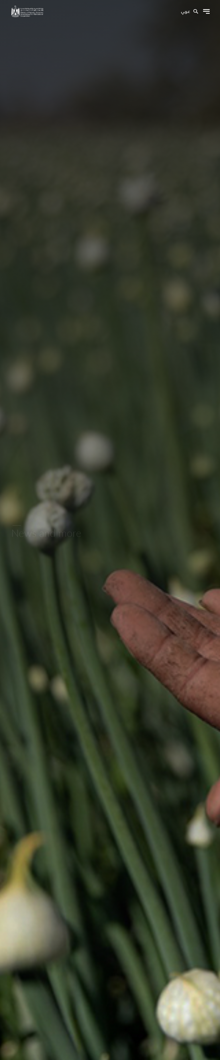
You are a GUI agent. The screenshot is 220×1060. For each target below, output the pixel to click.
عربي (185, 12)
